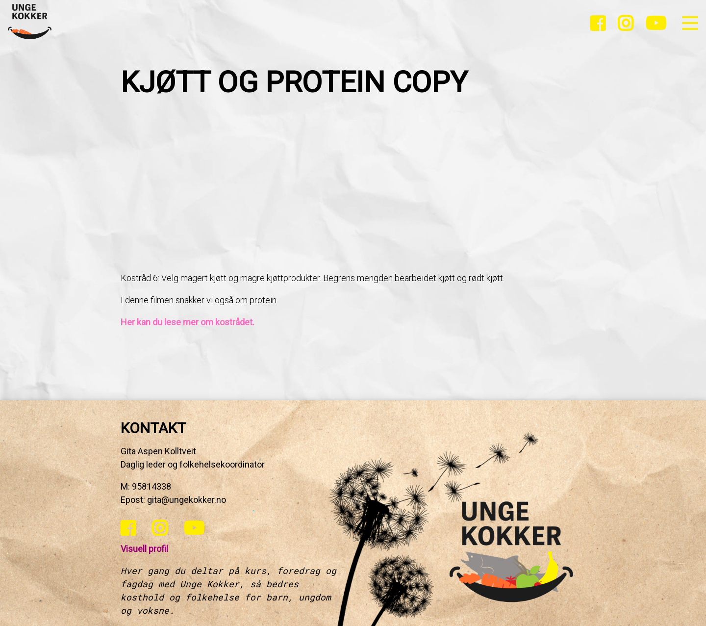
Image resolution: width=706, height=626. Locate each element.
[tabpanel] (353, 216)
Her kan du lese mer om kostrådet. (187, 322)
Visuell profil (144, 549)
